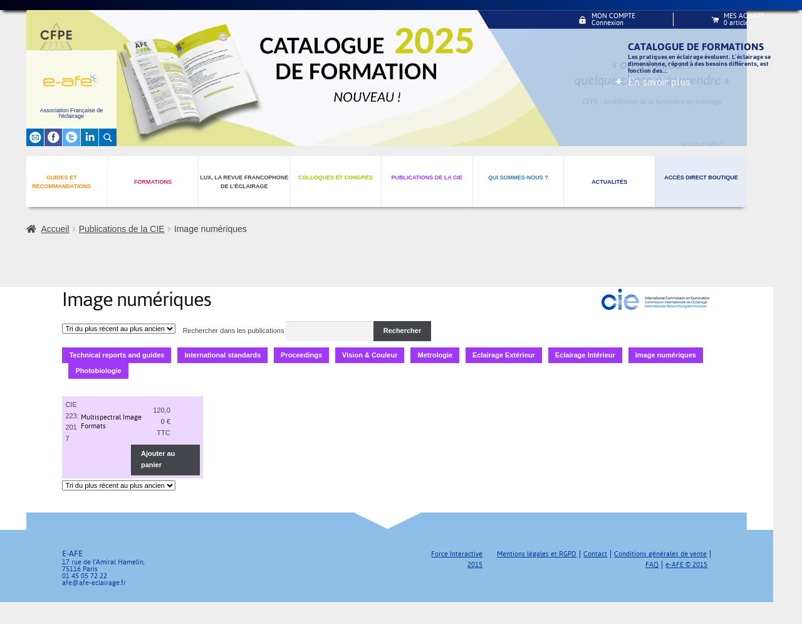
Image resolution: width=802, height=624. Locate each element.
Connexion (607, 23)
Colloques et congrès (335, 177)
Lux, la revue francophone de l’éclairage (244, 182)
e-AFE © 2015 (686, 565)
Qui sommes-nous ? (518, 177)
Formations (153, 182)
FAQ (652, 565)
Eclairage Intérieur (585, 355)
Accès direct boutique (701, 177)
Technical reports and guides (116, 355)
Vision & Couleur (369, 355)
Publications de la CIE (426, 177)
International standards (222, 355)
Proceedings (301, 355)
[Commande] (118, 329)
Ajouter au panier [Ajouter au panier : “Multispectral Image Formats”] (158, 459)
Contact (595, 554)
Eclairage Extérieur (503, 355)
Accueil (55, 229)
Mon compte (613, 16)
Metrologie (434, 355)
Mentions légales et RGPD (536, 554)
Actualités (609, 182)
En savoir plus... (663, 81)
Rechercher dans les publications (233, 330)
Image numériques (665, 355)
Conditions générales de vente (660, 554)
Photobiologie (98, 370)
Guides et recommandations (61, 182)
